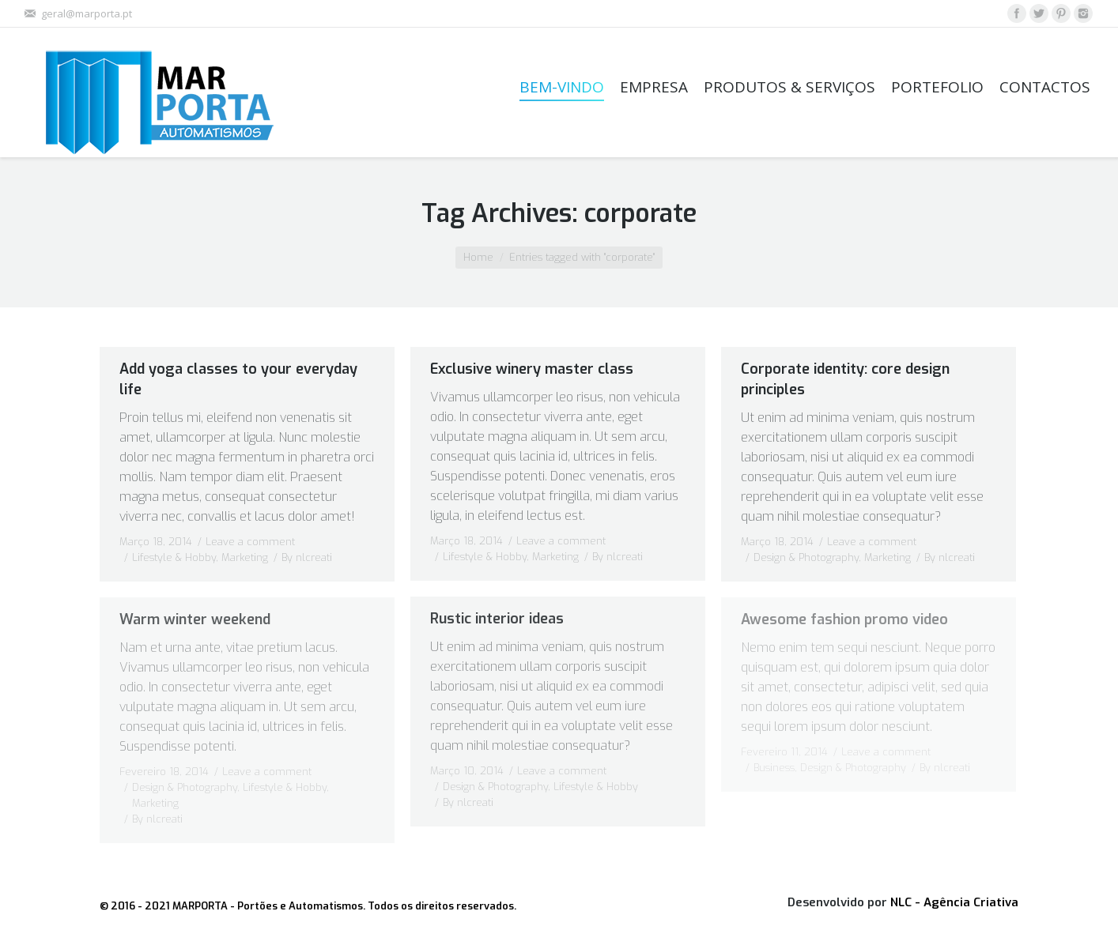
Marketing (244, 557)
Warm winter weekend (194, 619)
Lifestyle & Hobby (174, 557)
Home (478, 257)
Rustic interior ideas (497, 618)
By (306, 557)
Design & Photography (806, 557)
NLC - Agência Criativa (954, 902)
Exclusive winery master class (531, 369)
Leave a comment (250, 541)
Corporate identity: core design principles (845, 379)
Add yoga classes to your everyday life (238, 379)
